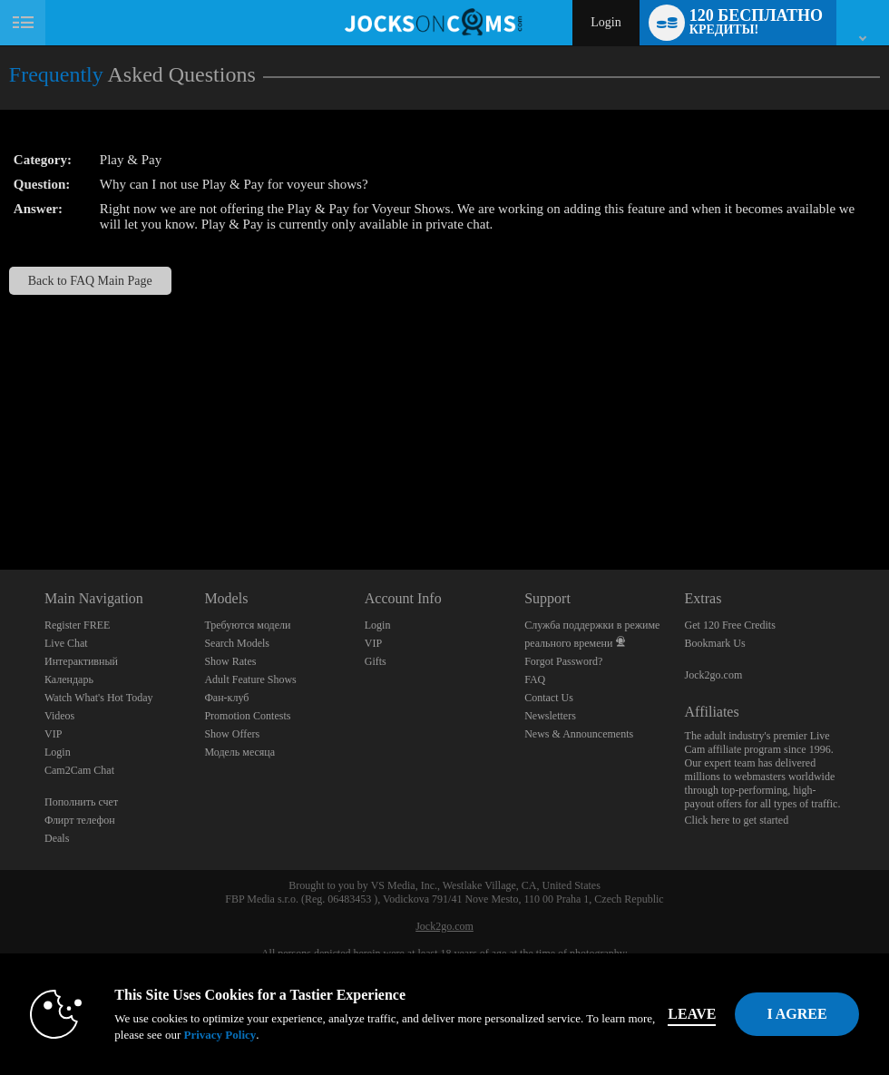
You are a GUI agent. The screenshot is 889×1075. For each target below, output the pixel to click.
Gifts (375, 661)
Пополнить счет (81, 802)
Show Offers (231, 734)
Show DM (0, 502)
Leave (692, 1013)
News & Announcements (578, 734)
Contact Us (548, 697)
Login (605, 22)
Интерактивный (81, 661)
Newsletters (550, 715)
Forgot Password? (563, 661)
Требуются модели (247, 625)
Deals (56, 838)
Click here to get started (737, 820)
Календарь (68, 679)
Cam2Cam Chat (79, 770)
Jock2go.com (714, 675)
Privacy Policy (219, 1034)
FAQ (534, 679)
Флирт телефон (79, 820)
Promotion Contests (247, 715)
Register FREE (77, 625)
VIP (53, 734)
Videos (59, 715)
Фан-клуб (226, 697)
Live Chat (66, 643)
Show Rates (230, 661)
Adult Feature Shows (250, 679)
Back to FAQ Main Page (90, 281)
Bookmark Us (715, 643)
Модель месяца (239, 752)
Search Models (236, 643)
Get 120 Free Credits (730, 625)
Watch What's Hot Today (98, 697)
